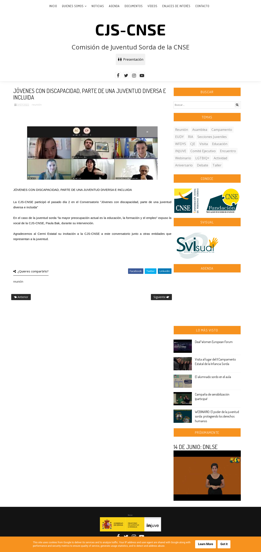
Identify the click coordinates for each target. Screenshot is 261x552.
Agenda (114, 6)
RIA (190, 136)
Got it (224, 544)
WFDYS (180, 144)
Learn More (205, 544)
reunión (37, 104)
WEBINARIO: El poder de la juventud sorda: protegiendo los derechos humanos (217, 416)
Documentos (134, 6)
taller (216, 165)
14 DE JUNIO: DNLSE (196, 446)
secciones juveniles (212, 136)
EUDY (179, 136)
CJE (192, 144)
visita (203, 144)
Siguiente (161, 297)
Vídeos (152, 6)
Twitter (150, 271)
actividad (220, 158)
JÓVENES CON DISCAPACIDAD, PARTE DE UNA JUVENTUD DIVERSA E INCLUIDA (72, 189)
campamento (221, 129)
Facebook (136, 271)
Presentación (130, 59)
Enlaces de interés (176, 6)
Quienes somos (73, 6)
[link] (47, 233)
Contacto (202, 6)
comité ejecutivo (203, 151)
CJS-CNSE (130, 29)
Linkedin (164, 271)
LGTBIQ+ (202, 158)
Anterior (21, 297)
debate (202, 165)
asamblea (199, 129)
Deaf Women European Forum (214, 342)
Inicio (53, 6)
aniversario (184, 165)
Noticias (98, 6)
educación (219, 144)
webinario (183, 158)
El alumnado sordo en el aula (213, 377)
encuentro (228, 151)
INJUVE (180, 151)
